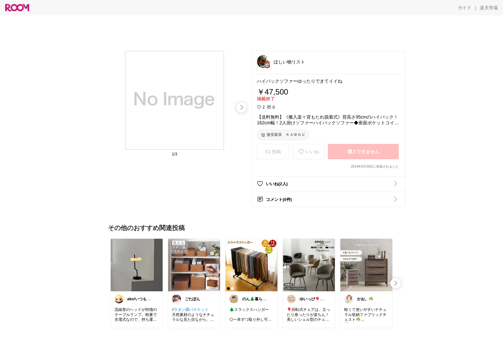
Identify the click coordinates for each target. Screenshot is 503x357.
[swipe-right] (241, 107)
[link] (137, 265)
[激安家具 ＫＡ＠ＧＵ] (283, 135)
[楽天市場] (489, 8)
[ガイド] (464, 8)
